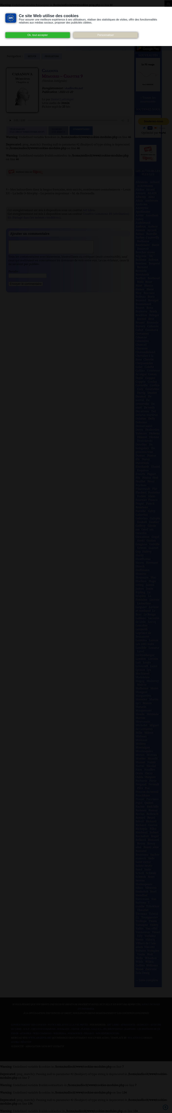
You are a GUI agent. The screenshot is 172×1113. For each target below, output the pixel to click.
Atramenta (128, 1024)
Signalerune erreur (58, 130)
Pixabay (89, 1033)
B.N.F (26, 1029)
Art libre (113, 1024)
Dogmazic (63, 1029)
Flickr (85, 1029)
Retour (32, 56)
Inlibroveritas (113, 1029)
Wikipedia (59, 1033)
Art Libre (88, 210)
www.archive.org (40, 1037)
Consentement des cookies (28, 1024)
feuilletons (52, 56)
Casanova (50, 71)
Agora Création (21, 1042)
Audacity (143, 1024)
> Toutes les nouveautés (148, 99)
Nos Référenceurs (107, 1033)
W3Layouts (134, 1037)
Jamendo (130, 1029)
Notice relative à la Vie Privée (68, 1024)
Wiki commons (42, 1033)
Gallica (96, 1029)
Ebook (75, 1029)
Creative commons (43, 1029)
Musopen (25, 1033)
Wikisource (75, 1033)
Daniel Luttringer (62, 99)
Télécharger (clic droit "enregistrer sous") (27, 130)
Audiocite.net (74, 88)
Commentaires (81, 130)
